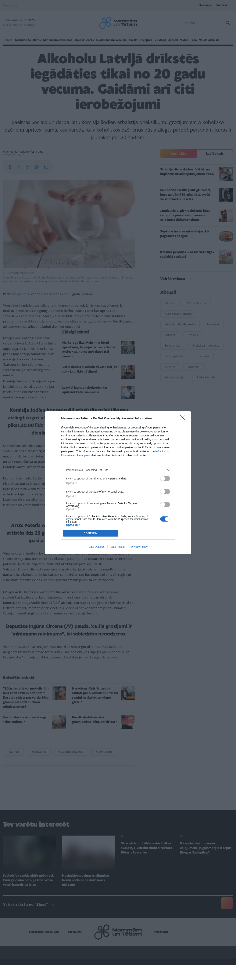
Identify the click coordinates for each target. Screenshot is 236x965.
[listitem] (118, 470)
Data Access (117, 546)
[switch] (165, 478)
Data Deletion (96, 546)
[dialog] (118, 482)
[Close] (183, 418)
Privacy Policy (139, 546)
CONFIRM (91, 533)
